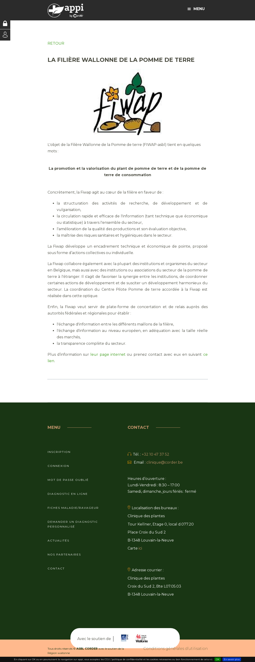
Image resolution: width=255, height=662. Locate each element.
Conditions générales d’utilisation (175, 648)
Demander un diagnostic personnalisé (73, 524)
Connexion (58, 466)
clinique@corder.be (164, 462)
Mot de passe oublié (68, 479)
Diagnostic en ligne (68, 493)
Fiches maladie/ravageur (73, 507)
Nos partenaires (64, 554)
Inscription (59, 452)
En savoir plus (232, 659)
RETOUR (56, 43)
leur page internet (108, 354)
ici (140, 548)
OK (217, 659)
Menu (196, 9)
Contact (56, 568)
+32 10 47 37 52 (155, 454)
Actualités (58, 540)
